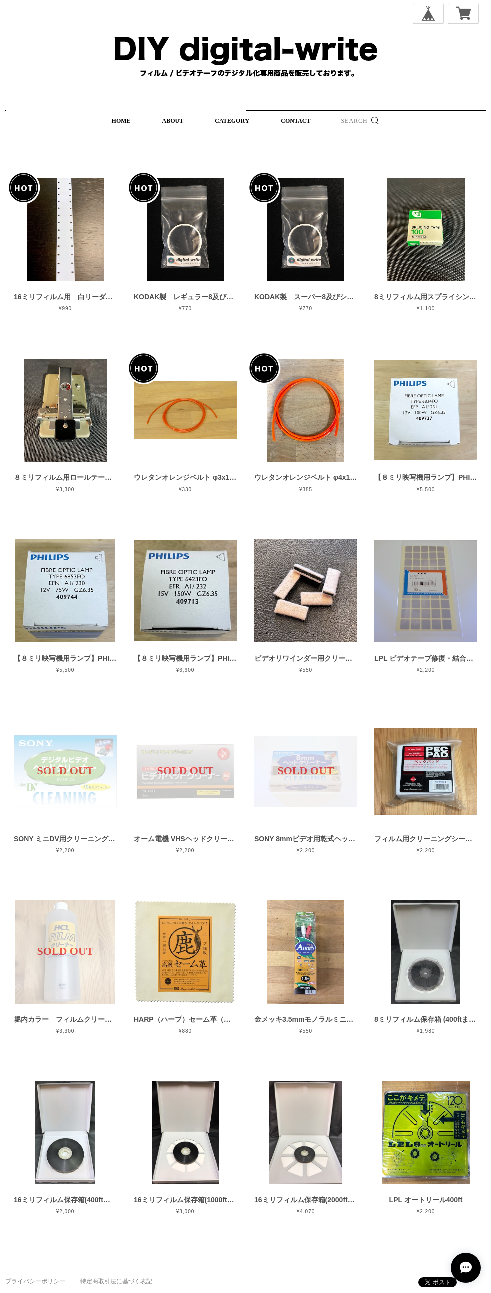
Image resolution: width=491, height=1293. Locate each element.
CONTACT (295, 120)
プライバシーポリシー (35, 1281)
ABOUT (173, 120)
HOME (121, 120)
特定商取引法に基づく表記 (116, 1281)
